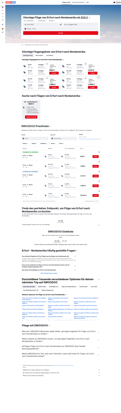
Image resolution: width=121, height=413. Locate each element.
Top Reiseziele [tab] (86, 280)
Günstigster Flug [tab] (30, 55)
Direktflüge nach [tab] (56, 280)
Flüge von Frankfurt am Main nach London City (36, 311)
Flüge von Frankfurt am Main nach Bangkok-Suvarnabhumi (37, 292)
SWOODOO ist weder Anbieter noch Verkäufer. (64, 364)
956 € (87, 17)
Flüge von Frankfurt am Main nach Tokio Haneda (87, 296)
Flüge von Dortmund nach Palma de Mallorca (88, 292)
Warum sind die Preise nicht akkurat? (64, 370)
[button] (2, 2)
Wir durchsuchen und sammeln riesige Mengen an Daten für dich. (64, 367)
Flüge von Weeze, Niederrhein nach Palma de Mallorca (63, 304)
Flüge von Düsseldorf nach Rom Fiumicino (88, 299)
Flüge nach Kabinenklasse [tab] (71, 280)
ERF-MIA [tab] (63, 215)
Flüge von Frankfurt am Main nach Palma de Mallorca (37, 296)
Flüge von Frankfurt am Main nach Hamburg (88, 303)
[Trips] (3, 24)
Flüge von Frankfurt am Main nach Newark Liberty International (87, 311)
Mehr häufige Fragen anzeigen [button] (51, 267)
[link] (34, 117)
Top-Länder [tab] (96, 280)
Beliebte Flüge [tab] (44, 280)
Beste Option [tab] (42, 55)
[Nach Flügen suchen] (3, 7)
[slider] (103, 139)
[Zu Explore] (3, 20)
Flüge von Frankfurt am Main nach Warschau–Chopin (88, 307)
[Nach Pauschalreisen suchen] (3, 16)
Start (25, 44)
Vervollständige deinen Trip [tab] (33, 284)
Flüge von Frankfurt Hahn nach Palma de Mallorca (36, 307)
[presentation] (92, 17)
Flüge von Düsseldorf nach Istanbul (60, 295)
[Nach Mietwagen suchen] (3, 13)
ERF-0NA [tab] (59, 235)
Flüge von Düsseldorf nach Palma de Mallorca (61, 292)
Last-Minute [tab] (52, 55)
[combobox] (32, 21)
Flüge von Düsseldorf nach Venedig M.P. (36, 299)
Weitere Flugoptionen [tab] (50, 284)
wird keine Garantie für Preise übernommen (66, 359)
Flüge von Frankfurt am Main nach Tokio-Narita (62, 300)
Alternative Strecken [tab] (31, 280)
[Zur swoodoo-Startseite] (11, 2)
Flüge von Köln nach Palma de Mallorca (35, 303)
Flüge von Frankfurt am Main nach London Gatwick (62, 307)
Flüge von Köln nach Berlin (58, 310)
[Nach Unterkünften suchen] (3, 10)
